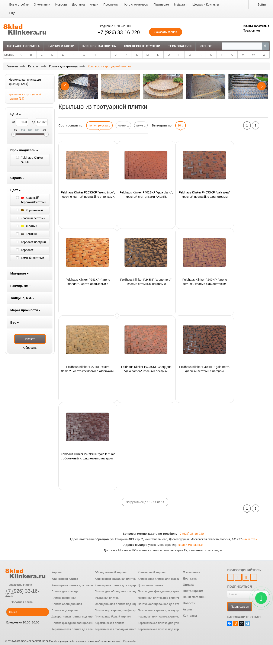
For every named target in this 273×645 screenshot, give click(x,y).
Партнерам (161, 4)
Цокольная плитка (150, 585)
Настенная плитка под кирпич (158, 597)
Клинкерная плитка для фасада (159, 578)
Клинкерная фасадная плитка (115, 578)
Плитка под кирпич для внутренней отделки (168, 610)
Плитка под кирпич (65, 610)
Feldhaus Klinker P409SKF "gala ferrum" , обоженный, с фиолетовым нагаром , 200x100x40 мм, (88, 456)
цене (140, 125)
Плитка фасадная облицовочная (74, 623)
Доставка (78, 4)
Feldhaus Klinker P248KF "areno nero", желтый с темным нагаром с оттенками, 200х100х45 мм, (146, 281)
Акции (94, 4)
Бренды (9, 54)
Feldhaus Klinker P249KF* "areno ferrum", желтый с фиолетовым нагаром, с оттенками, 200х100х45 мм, (204, 281)
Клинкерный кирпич (152, 572)
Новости (61, 4)
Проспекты (111, 4)
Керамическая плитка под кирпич (161, 629)
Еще (12, 13)
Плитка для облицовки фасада (116, 591)
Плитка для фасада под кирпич (159, 591)
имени (123, 125)
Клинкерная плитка (99, 46)
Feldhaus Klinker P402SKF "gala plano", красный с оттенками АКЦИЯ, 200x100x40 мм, (146, 194)
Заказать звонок (18, 585)
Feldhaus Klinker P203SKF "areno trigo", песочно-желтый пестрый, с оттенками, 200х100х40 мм (88, 194)
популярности (99, 125)
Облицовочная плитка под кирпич (118, 604)
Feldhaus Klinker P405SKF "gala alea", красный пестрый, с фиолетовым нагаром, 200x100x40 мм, (205, 194)
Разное (206, 46)
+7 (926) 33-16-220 (119, 32)
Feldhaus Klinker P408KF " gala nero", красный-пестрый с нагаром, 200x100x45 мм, (204, 368)
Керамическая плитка (109, 623)
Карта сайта (129, 641)
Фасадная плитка (107, 597)
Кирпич (57, 572)
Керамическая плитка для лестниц (75, 629)
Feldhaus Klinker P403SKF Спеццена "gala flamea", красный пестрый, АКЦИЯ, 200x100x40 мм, (146, 368)
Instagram (180, 4)
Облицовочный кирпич (110, 572)
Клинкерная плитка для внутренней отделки (125, 585)
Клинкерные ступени (142, 46)
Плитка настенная (64, 597)
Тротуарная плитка (23, 46)
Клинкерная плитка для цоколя (73, 585)
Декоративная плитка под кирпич (75, 616)
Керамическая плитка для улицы (160, 623)
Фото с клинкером (135, 4)
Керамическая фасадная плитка (117, 629)
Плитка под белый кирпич (113, 616)
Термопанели (180, 46)
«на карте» (249, 539)
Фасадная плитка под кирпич (158, 616)
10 (180, 125)
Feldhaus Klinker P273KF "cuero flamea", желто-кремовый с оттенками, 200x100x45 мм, (87, 368)
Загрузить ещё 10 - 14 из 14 (145, 502)
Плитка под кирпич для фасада (116, 610)
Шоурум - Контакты (205, 4)
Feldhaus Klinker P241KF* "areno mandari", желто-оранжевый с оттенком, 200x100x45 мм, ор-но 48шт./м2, (88, 281)
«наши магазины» (190, 544)
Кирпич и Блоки (61, 46)
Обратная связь (18, 602)
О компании (42, 4)
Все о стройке (19, 4)
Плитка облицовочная (67, 604)
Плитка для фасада (65, 591)
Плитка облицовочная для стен (159, 604)
